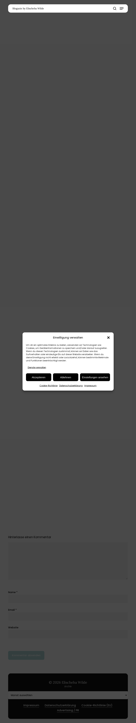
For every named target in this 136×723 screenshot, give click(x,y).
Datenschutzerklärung (71, 385)
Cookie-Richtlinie (49, 385)
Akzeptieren (38, 377)
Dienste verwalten (37, 367)
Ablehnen (65, 377)
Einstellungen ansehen (95, 377)
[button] (108, 337)
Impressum (90, 385)
